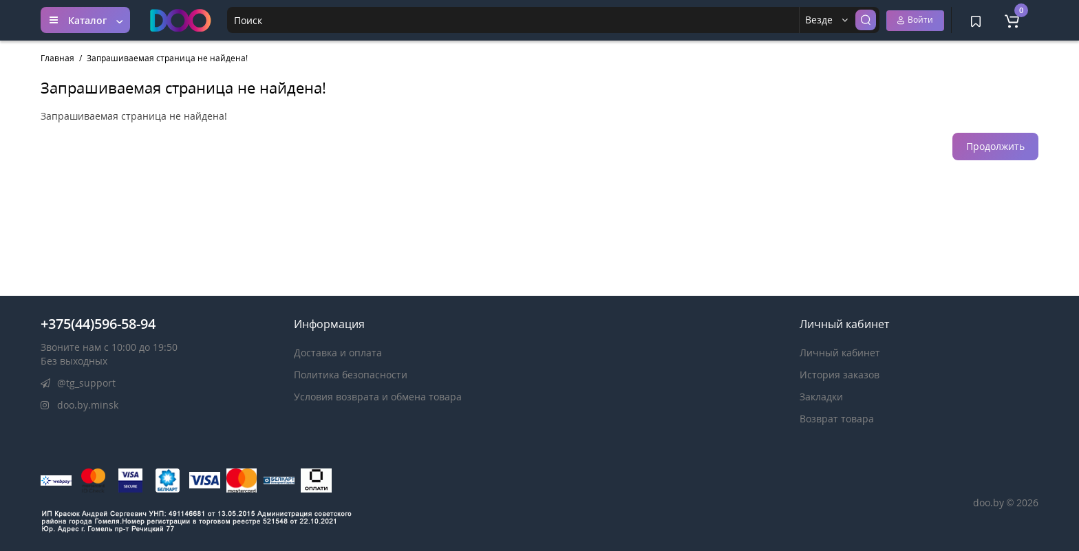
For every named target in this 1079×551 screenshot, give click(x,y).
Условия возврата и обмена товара (378, 396)
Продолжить (995, 146)
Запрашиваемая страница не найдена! (167, 58)
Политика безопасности (350, 374)
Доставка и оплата (338, 352)
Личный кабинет (840, 352)
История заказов (839, 374)
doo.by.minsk (79, 404)
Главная (57, 58)
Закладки (821, 396)
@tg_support (78, 382)
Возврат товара (837, 418)
